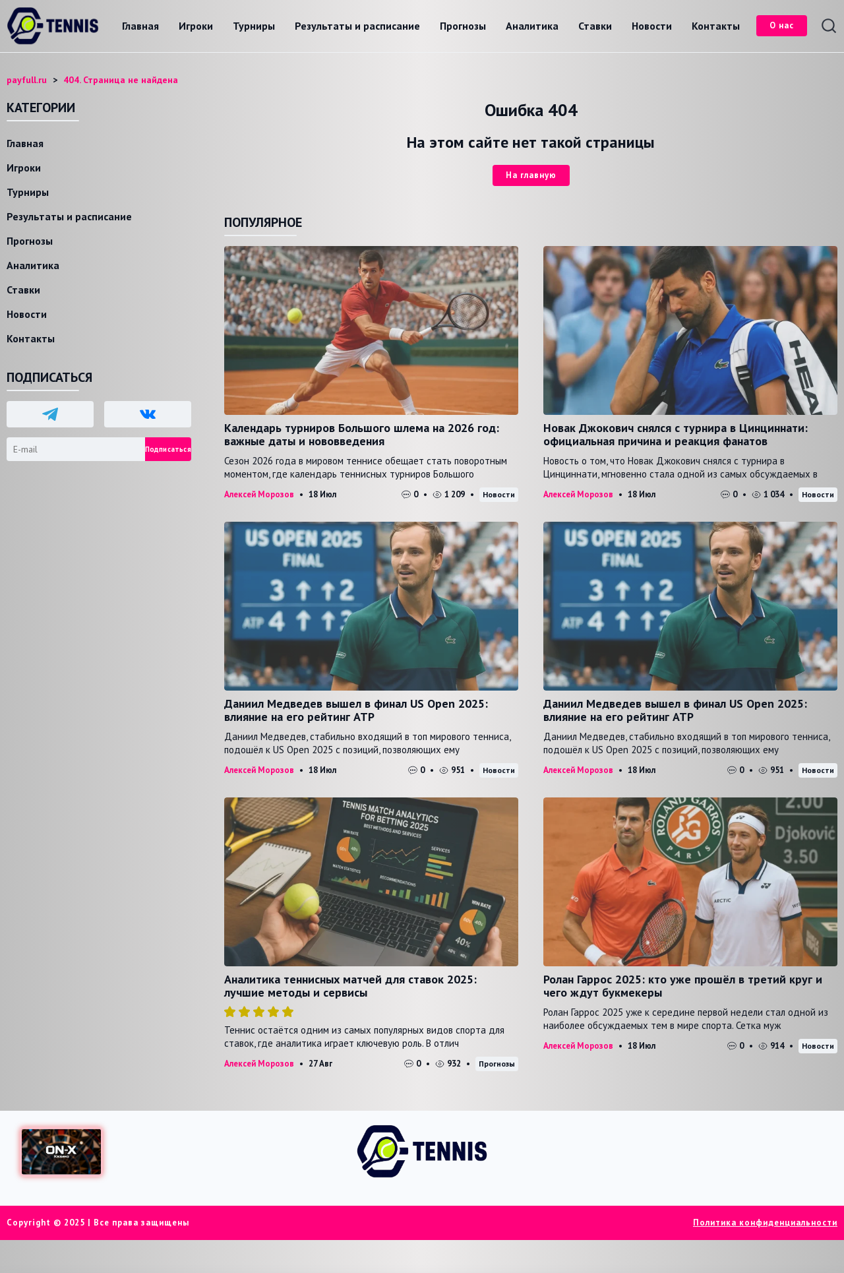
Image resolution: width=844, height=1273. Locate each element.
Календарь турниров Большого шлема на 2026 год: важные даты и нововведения (361, 434)
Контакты (716, 25)
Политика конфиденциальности (765, 1222)
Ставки (595, 25)
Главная (140, 25)
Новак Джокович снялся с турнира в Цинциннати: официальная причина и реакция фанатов (675, 434)
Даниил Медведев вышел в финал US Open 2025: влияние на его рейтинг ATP (356, 710)
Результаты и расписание (357, 25)
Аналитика (532, 25)
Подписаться (168, 449)
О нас (781, 25)
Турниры (254, 25)
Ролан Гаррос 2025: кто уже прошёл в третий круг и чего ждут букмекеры (682, 986)
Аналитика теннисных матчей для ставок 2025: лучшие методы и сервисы (350, 986)
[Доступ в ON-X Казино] (61, 1152)
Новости (652, 25)
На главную (531, 175)
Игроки (196, 25)
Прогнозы (463, 25)
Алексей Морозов (259, 494)
